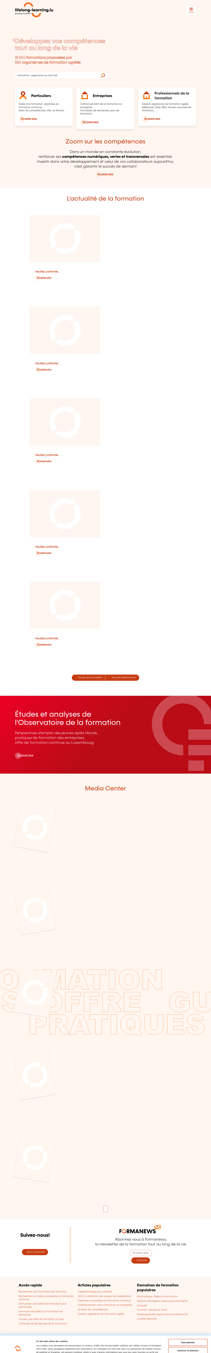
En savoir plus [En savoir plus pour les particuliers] (29, 119)
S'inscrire (141, 1260)
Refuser (188, 1341)
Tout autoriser (188, 1325)
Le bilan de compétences (93, 1309)
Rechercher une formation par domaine (42, 1292)
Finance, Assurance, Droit (152, 1310)
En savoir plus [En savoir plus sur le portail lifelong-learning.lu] (105, 174)
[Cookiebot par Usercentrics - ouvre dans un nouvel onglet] (18, 1348)
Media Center (105, 789)
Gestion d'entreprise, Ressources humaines (162, 1301)
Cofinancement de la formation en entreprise (105, 1305)
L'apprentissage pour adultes (95, 1292)
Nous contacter (35, 1252)
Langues (142, 1305)
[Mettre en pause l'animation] (106, 1209)
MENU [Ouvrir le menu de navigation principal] (191, 12)
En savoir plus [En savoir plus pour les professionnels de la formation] (152, 119)
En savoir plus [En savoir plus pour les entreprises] (90, 122)
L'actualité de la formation (105, 199)
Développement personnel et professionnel (162, 1314)
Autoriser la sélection (188, 1333)
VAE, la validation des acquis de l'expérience (104, 1296)
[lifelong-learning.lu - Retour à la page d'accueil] (34, 10)
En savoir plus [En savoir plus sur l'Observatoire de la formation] (25, 755)
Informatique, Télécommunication (157, 1296)
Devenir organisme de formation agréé (101, 1314)
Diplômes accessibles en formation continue (104, 1300)
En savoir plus (44, 278)
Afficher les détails (152, 1347)
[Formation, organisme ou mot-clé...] (56, 75)
